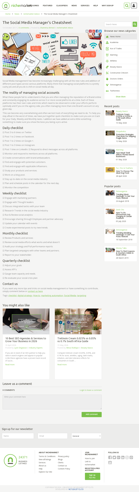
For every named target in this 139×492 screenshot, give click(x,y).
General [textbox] (76, 436)
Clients (60, 462)
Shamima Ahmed (47, 27)
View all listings (45, 459)
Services (42, 462)
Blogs (60, 459)
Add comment (92, 414)
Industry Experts (36, 348)
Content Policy (64, 468)
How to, (37, 295)
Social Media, (70, 295)
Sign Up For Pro (92, 476)
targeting (81, 295)
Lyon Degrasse (20, 348)
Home (7, 14)
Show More (120, 96)
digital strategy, (25, 295)
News (17, 14)
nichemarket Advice (31, 14)
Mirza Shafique (72, 348)
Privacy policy (63, 456)
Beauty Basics (87, 348)
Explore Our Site (45, 472)
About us (42, 465)
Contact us (62, 465)
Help (40, 468)
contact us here (35, 291)
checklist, (12, 295)
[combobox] (86, 436)
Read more (10, 364)
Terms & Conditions (47, 456)
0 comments (24, 27)
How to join (90, 458)
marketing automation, (52, 295)
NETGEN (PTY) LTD (76, 489)
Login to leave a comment (91, 390)
